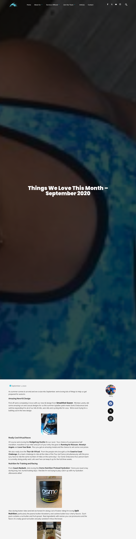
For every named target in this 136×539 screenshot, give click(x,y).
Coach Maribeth (19, 468)
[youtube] (116, 4)
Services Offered (53, 5)
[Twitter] (112, 4)
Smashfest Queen (65, 403)
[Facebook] (107, 4)
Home (29, 5)
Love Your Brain (24, 447)
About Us (38, 5)
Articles (82, 5)
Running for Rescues (69, 445)
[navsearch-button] (126, 5)
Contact (90, 5)
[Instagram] (120, 4)
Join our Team (69, 5)
